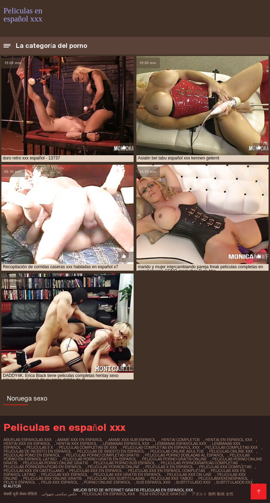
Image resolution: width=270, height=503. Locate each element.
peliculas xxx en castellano (34, 471)
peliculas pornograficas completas (199, 463)
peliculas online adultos (177, 451)
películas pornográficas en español (43, 467)
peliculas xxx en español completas (166, 471)
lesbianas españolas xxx (180, 443)
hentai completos (180, 440)
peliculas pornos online (114, 467)
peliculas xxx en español (95, 471)
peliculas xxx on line (189, 474)
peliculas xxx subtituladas (115, 478)
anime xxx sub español (132, 440)
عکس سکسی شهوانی (59, 494)
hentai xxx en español (27, 443)
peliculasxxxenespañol (223, 478)
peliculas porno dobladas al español (184, 455)
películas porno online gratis (55, 463)
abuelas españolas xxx (28, 440)
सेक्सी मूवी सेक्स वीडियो (20, 494)
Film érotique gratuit (163, 494)
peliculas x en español (169, 467)
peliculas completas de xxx (88, 447)
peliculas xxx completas (225, 467)
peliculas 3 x (39, 447)
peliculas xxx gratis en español (127, 474)
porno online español (107, 482)
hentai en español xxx (228, 440)
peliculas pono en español (32, 455)
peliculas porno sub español (124, 463)
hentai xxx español (76, 443)
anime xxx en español (80, 440)
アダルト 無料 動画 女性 (212, 494)
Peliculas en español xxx (108, 494)
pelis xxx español (59, 482)
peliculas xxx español (64, 474)
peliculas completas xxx (231, 447)
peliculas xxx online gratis (52, 478)
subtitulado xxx (193, 482)
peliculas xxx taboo (171, 478)
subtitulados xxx (234, 482)
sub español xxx (153, 482)
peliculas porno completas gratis (102, 455)
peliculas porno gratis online (174, 459)
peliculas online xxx (231, 451)
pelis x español (20, 482)
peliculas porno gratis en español (99, 459)
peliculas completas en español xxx (161, 447)
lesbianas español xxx (126, 443)
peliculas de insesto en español (110, 451)
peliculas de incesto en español (37, 451)
